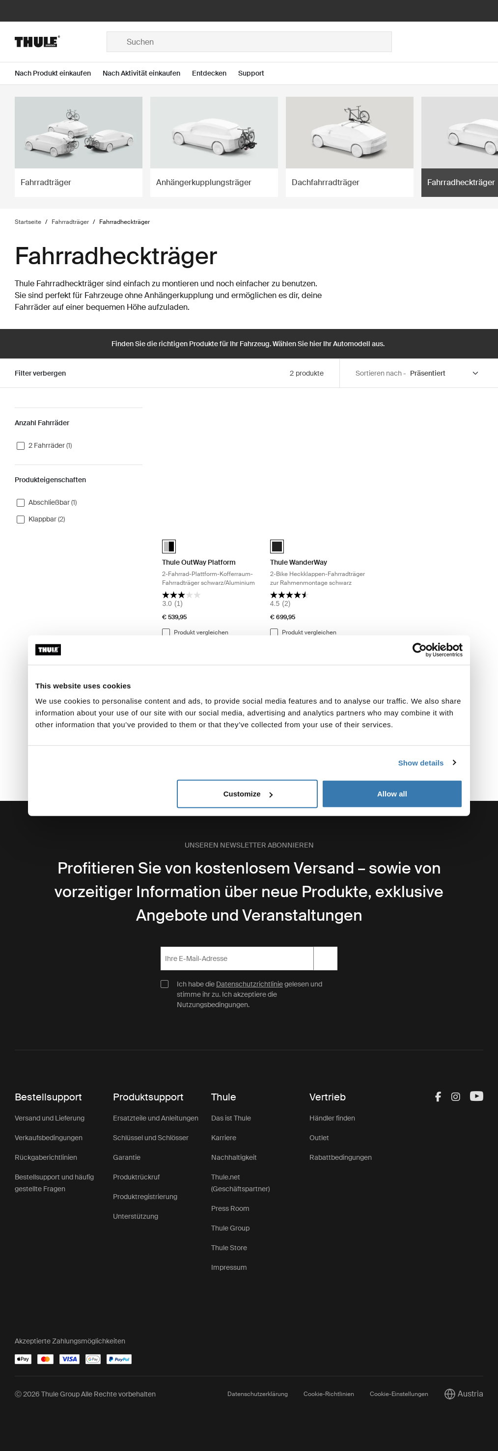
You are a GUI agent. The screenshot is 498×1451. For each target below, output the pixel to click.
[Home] (60, 42)
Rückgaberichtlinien (46, 1157)
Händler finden (332, 1118)
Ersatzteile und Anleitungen (155, 1118)
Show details (421, 762)
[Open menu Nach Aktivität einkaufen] (147, 73)
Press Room (230, 1208)
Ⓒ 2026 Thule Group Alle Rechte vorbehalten (85, 1394)
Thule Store (229, 1247)
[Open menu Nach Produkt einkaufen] (59, 73)
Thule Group (230, 1228)
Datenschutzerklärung (257, 1394)
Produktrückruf (136, 1177)
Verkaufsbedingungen (49, 1137)
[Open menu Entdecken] (215, 73)
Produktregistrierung (145, 1196)
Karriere (223, 1137)
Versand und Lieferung (49, 1118)
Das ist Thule (231, 1118)
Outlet (319, 1137)
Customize (248, 794)
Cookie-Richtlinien (329, 1394)
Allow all (392, 794)
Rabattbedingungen (340, 1157)
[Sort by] (444, 373)
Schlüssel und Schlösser (151, 1137)
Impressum (229, 1267)
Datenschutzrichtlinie (249, 984)
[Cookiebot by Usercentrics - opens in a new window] (420, 649)
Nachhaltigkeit (234, 1157)
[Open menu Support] (257, 73)
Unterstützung (135, 1216)
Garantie (126, 1157)
